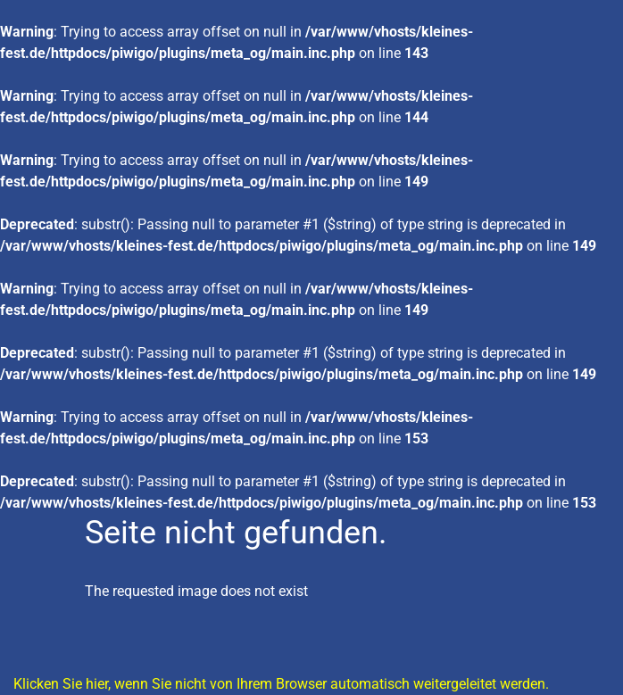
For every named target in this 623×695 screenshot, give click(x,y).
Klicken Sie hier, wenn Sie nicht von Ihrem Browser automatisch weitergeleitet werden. (281, 683)
